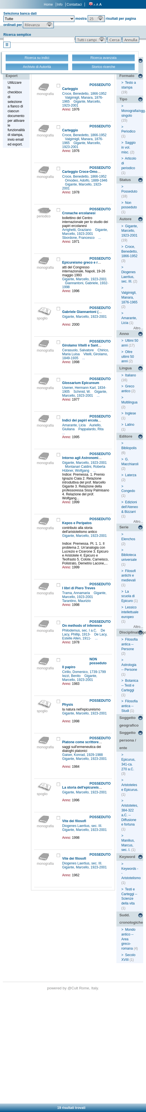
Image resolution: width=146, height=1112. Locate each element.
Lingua (125, 368)
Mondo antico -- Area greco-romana (128, 939)
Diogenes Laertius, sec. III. (82, 826)
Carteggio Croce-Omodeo (82, 172)
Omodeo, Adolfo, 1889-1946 (86, 180)
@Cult (73, 988)
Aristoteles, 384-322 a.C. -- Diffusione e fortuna (129, 815)
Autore (125, 219)
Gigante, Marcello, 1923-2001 (85, 232)
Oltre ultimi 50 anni (127, 356)
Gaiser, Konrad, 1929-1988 (83, 755)
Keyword (127, 857)
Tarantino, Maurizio (77, 601)
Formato (126, 76)
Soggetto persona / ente (127, 740)
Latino (129, 425)
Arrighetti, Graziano (77, 230)
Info (60, 4)
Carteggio (70, 89)
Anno (124, 334)
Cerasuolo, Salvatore (78, 350)
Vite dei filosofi (74, 821)
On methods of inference (82, 626)
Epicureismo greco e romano (85, 262)
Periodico (128, 131)
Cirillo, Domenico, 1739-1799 (84, 672)
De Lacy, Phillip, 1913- (83, 632)
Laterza (130, 475)
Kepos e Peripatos (77, 523)
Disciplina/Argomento (131, 632)
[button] (96, 18)
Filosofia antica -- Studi (129, 706)
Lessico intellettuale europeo (129, 612)
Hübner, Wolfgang (76, 471)
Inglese (130, 413)
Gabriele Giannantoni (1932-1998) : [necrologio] (100, 312)
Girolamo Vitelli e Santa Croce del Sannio (95, 345)
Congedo (128, 491)
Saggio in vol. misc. (128, 147)
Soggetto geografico (128, 721)
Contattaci (74, 4)
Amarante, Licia (74, 425)
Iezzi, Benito (72, 676)
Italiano (130, 375)
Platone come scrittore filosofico (88, 742)
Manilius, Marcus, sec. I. (127, 845)
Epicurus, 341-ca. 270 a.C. (128, 764)
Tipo (123, 99)
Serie (124, 527)
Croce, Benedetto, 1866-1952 (84, 94)
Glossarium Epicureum (80, 383)
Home (48, 4)
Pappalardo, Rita (91, 429)
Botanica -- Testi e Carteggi (129, 685)
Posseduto (129, 191)
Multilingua (129, 402)
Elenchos (128, 539)
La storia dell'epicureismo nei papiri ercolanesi (100, 787)
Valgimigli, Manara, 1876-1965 (129, 297)
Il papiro (69, 667)
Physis (67, 705)
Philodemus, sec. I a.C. (80, 630)
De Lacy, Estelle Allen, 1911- (84, 636)
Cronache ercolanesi (79, 213)
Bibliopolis (128, 448)
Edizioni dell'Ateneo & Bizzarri (129, 507)
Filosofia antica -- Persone (129, 644)
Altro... (138, 328)
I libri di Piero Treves (78, 588)
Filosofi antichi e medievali (128, 576)
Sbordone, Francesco (79, 238)
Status (125, 180)
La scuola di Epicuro (127, 596)
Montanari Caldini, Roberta (85, 467)
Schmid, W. (83, 392)
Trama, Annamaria (76, 593)
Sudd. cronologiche (131, 919)
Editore (125, 436)
